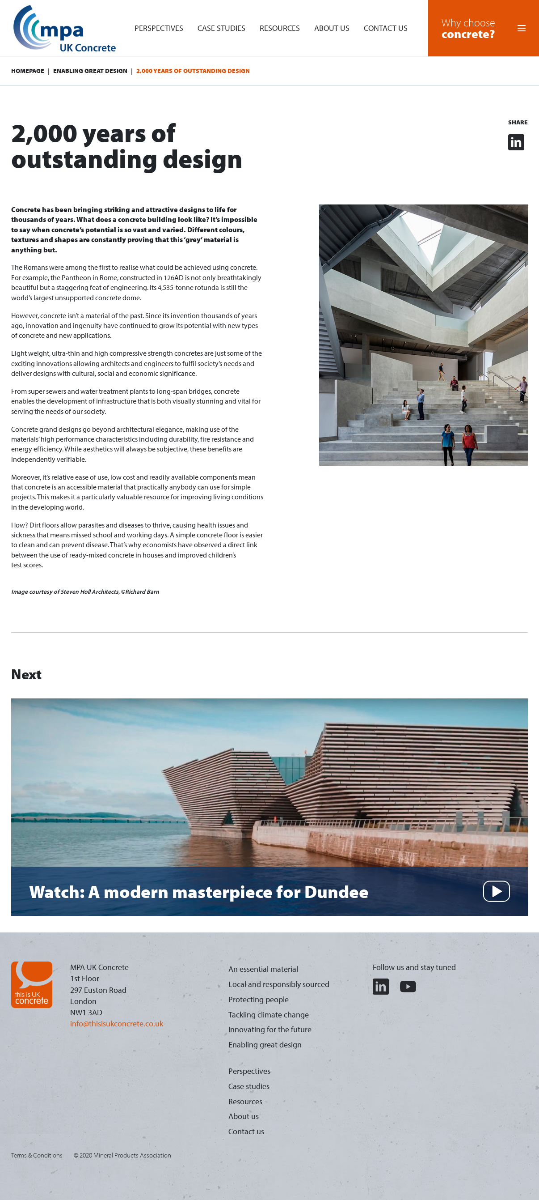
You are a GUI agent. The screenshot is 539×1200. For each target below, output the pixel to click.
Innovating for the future (270, 1029)
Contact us (386, 28)
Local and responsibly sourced (278, 984)
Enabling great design (90, 71)
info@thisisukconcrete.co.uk (116, 1023)
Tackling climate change (268, 1014)
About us (332, 28)
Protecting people (258, 999)
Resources (280, 28)
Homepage (27, 71)
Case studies (221, 28)
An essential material (263, 969)
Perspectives (159, 28)
